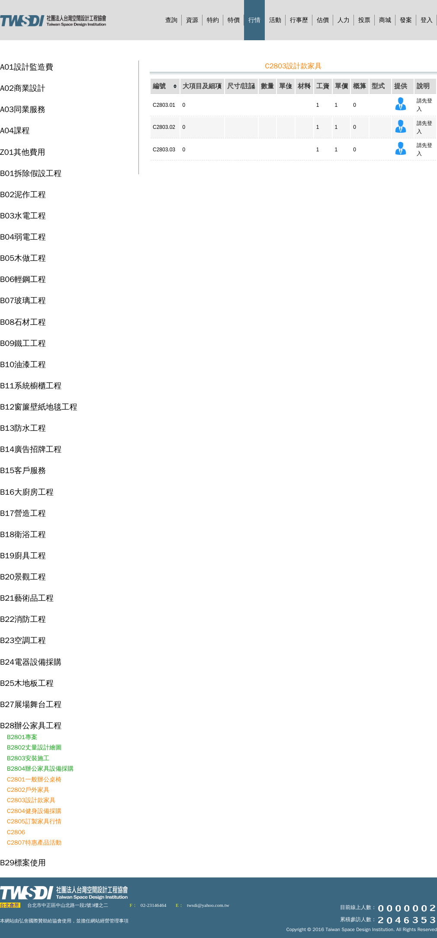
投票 (364, 20)
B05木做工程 (23, 258)
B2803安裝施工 (28, 758)
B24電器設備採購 (30, 662)
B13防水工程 (23, 428)
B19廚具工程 (23, 555)
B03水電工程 (23, 216)
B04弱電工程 (23, 237)
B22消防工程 (23, 619)
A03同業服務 (22, 109)
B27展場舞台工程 (30, 704)
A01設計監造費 (26, 67)
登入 (427, 20)
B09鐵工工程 (23, 343)
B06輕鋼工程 (23, 279)
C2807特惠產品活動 (34, 842)
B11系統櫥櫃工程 (30, 386)
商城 (385, 20)
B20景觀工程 (23, 577)
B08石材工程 (23, 322)
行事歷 (299, 20)
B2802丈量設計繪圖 (34, 747)
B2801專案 (22, 737)
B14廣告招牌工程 (30, 449)
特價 (234, 20)
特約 (213, 20)
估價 (323, 20)
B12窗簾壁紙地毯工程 (38, 407)
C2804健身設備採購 (34, 811)
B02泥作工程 (23, 194)
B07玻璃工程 (23, 300)
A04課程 (14, 130)
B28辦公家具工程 (30, 725)
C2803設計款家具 (31, 800)
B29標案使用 (23, 863)
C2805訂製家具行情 (34, 821)
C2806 (16, 832)
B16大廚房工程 (27, 492)
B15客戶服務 (23, 470)
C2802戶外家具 (28, 790)
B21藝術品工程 (27, 598)
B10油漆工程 (23, 364)
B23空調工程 (23, 640)
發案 (406, 20)
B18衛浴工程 (23, 534)
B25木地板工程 (27, 683)
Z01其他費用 (22, 152)
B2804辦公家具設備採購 (40, 768)
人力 (343, 20)
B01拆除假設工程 (30, 173)
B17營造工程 (23, 513)
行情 (254, 20)
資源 (192, 20)
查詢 (171, 20)
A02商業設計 (22, 88)
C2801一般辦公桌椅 (34, 779)
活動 (275, 20)
